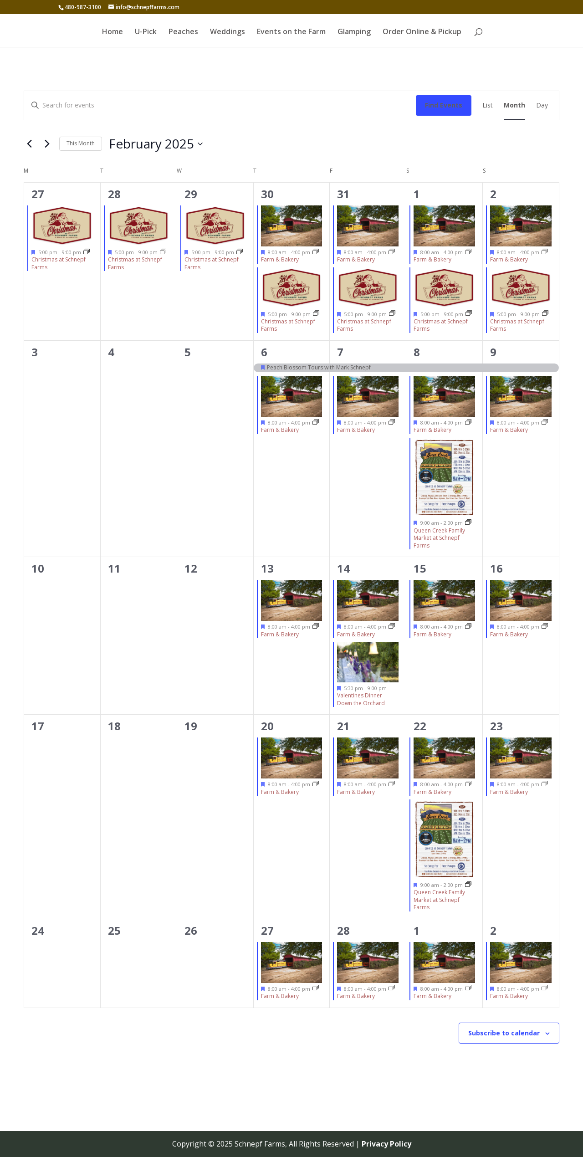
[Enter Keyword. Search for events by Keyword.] (220, 105)
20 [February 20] (267, 725)
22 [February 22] (420, 725)
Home (112, 32)
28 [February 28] (343, 930)
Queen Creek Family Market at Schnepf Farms (439, 538)
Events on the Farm (291, 32)
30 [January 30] (267, 193)
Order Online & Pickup (422, 32)
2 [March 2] (493, 930)
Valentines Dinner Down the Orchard (361, 699)
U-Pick (146, 32)
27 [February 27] (267, 930)
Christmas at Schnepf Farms (58, 263)
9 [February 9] (493, 351)
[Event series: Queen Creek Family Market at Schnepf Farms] (468, 522)
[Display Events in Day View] (542, 105)
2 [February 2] (493, 193)
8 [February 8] (417, 351)
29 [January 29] (190, 193)
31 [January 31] (343, 193)
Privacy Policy (386, 1144)
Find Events (443, 105)
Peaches (183, 32)
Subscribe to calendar (504, 1033)
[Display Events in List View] (487, 105)
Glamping (354, 32)
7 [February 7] (340, 351)
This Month (80, 143)
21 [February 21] (343, 725)
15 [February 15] (420, 568)
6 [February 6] (264, 351)
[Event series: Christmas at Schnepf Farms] (86, 252)
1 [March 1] (417, 930)
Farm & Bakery (280, 259)
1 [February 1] (417, 193)
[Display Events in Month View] (514, 105)
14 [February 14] (343, 568)
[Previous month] (29, 143)
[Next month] (46, 143)
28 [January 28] (114, 193)
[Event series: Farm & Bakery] (315, 252)
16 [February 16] (496, 568)
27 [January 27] (37, 193)
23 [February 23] (496, 725)
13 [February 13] (267, 568)
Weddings (227, 32)
